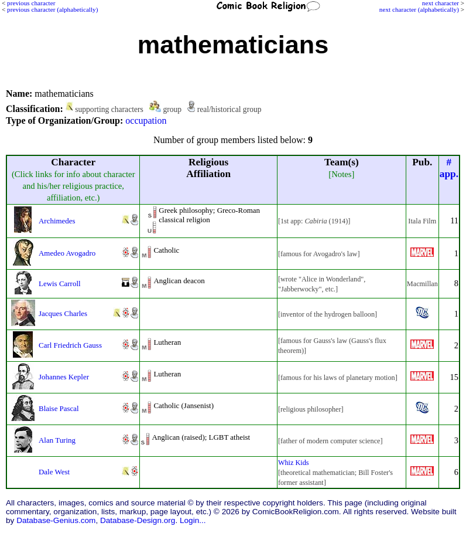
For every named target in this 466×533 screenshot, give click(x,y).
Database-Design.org (137, 520)
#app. (449, 168)
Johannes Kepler (64, 376)
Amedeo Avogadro (67, 253)
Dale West (54, 471)
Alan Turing (57, 440)
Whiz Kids (293, 463)
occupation (145, 120)
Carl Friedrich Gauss (70, 345)
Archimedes (57, 220)
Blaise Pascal (59, 408)
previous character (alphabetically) (52, 9)
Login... (193, 520)
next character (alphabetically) (419, 9)
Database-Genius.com (55, 520)
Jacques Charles (63, 313)
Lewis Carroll (60, 283)
